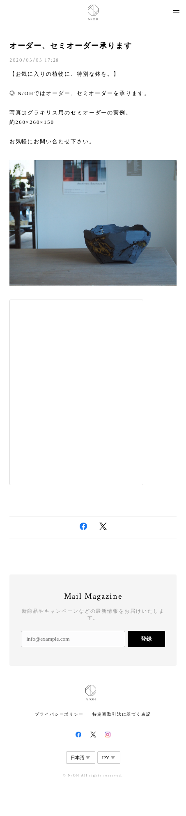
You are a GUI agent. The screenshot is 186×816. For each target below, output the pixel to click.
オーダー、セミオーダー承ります (70, 46)
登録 (146, 639)
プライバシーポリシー (59, 714)
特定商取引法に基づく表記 (121, 714)
